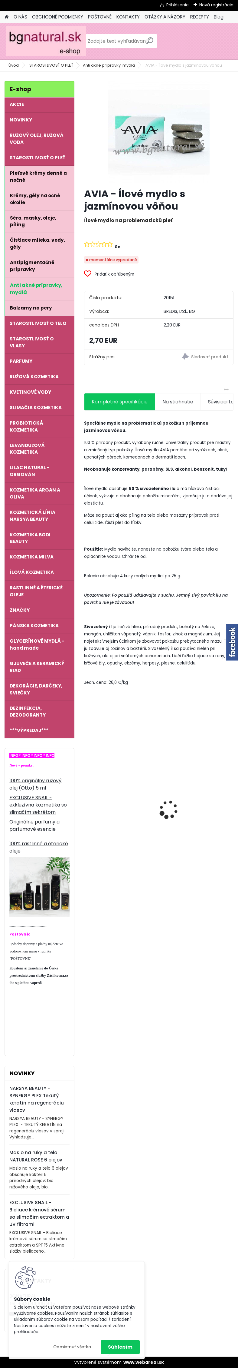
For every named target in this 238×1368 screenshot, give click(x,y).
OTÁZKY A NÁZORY (165, 17)
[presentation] (87, 799)
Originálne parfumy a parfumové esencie (34, 825)
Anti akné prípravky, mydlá (109, 65)
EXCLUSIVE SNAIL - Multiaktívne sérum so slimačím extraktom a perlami (114, 802)
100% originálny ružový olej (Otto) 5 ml (35, 784)
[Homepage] (7, 17)
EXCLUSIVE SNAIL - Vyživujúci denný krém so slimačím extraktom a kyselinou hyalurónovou (195, 798)
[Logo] (46, 41)
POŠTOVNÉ (100, 17)
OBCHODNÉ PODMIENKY (57, 17)
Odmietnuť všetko (72, 1347)
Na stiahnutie (177, 401)
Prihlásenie (177, 5)
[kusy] (100, 862)
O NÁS (20, 17)
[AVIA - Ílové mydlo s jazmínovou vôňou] (159, 132)
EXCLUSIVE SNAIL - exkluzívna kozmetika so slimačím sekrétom (38, 805)
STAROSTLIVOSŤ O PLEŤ (51, 65)
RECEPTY (199, 17)
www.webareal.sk (143, 1362)
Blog (218, 17)
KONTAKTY (128, 17)
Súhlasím (120, 1346)
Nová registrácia (216, 5)
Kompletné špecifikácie (120, 401)
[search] (149, 43)
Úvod (13, 65)
